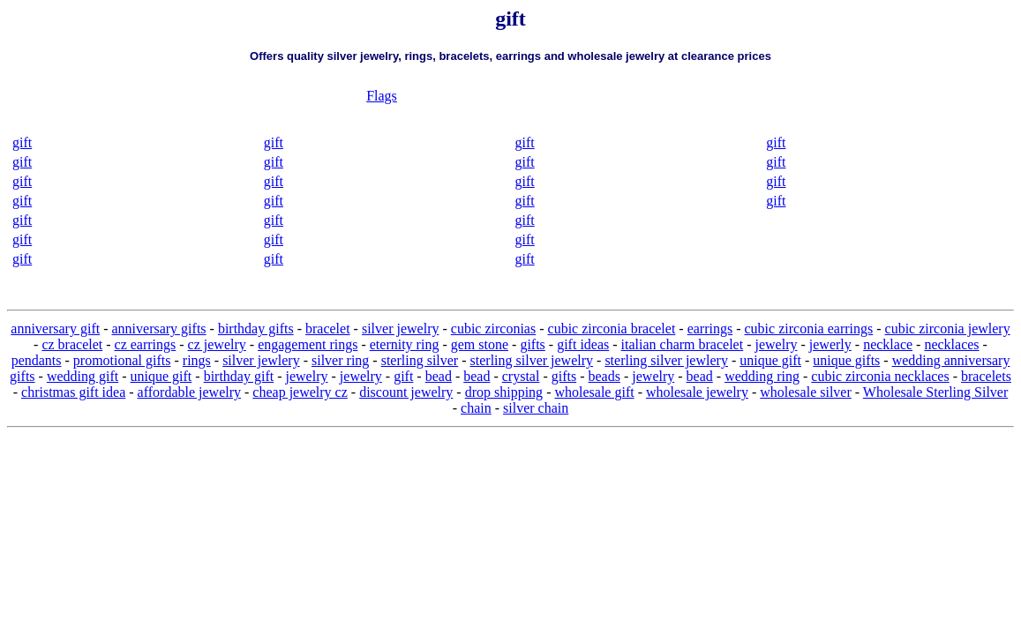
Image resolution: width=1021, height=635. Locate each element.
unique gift (770, 360)
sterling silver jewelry (532, 360)
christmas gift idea (73, 392)
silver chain (535, 407)
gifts (532, 344)
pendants (36, 360)
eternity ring (404, 344)
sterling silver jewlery (666, 360)
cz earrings (145, 344)
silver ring (340, 360)
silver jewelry (400, 328)
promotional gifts (122, 360)
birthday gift (239, 376)
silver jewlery (261, 360)
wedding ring (762, 376)
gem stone (479, 344)
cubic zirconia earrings (809, 328)
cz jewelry (217, 344)
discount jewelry (406, 392)
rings (197, 360)
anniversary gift (55, 328)
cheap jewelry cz (299, 392)
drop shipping (504, 392)
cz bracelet (71, 344)
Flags (381, 95)
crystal (521, 376)
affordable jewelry (189, 392)
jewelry (776, 344)
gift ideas (583, 344)
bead (438, 376)
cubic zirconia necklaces (880, 376)
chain (476, 407)
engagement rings (307, 344)
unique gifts (846, 360)
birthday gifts (256, 328)
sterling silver (420, 360)
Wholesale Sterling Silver (935, 392)
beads (604, 376)
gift (22, 142)
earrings (710, 328)
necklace (887, 344)
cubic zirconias (493, 328)
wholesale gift (594, 392)
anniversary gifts (158, 328)
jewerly (830, 344)
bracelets (986, 376)
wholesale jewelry (697, 392)
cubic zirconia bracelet (612, 328)
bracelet (327, 328)
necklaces (951, 344)
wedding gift (82, 376)
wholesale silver (806, 392)
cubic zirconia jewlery (947, 328)
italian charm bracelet (682, 344)
